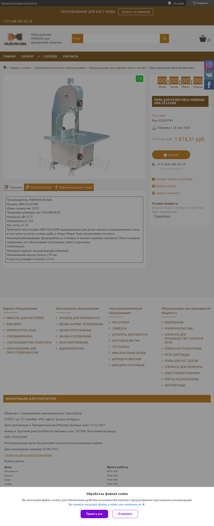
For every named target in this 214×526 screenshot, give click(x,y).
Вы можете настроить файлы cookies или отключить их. (105, 504)
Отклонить (125, 514)
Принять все (94, 514)
